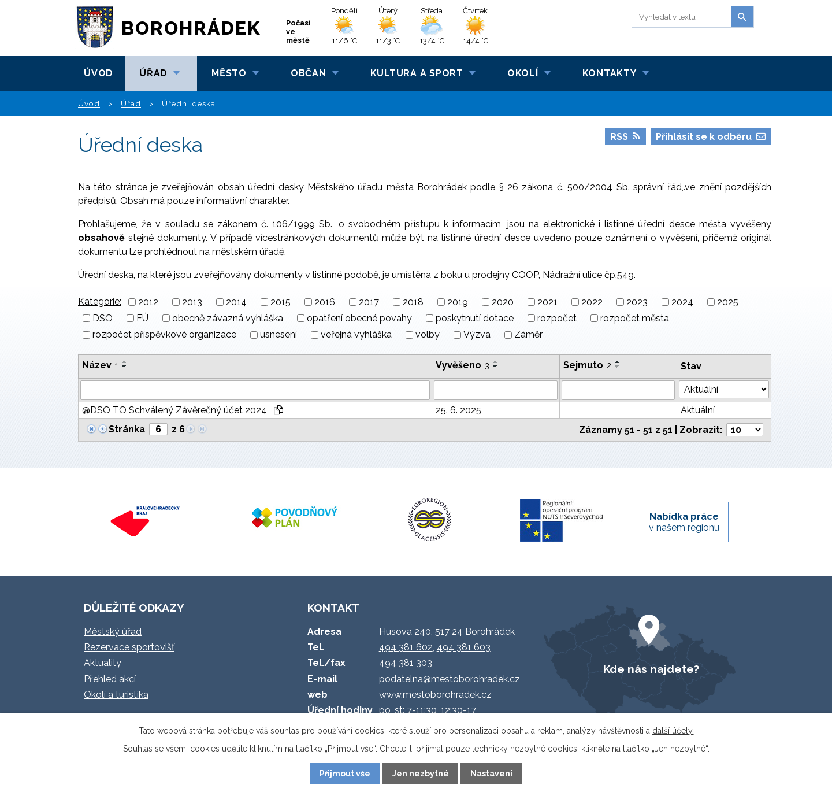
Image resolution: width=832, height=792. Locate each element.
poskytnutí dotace (475, 318)
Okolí (522, 73)
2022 (592, 302)
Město (229, 73)
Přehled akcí (110, 678)
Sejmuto (587, 365)
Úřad (153, 73)
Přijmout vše (345, 773)
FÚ (142, 318)
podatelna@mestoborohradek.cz (449, 678)
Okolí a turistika (116, 694)
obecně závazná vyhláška (227, 318)
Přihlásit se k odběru (711, 136)
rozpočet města (634, 318)
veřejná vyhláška (356, 335)
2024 (682, 302)
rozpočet (557, 318)
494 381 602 (406, 647)
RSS (625, 136)
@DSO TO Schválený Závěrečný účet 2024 (182, 410)
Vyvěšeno (462, 365)
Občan (308, 73)
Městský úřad (113, 631)
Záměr (528, 335)
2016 (324, 302)
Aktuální (698, 410)
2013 (192, 302)
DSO (102, 318)
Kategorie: (99, 301)
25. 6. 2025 (458, 410)
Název (100, 365)
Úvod (98, 73)
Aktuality (102, 662)
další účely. (673, 730)
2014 (236, 302)
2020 (503, 302)
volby (427, 335)
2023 (637, 302)
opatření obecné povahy (359, 318)
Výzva (477, 335)
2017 (369, 302)
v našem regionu (684, 522)
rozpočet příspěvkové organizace (164, 335)
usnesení (278, 335)
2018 (413, 302)
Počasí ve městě (298, 31)
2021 (547, 302)
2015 (280, 302)
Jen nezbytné (420, 773)
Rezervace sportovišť (129, 647)
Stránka (127, 429)
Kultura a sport (416, 73)
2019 (457, 302)
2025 (727, 302)
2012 (148, 302)
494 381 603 (464, 647)
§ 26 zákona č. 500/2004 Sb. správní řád (590, 187)
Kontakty (609, 73)
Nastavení (491, 773)
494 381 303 (405, 662)
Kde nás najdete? (651, 669)
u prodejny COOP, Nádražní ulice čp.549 (549, 274)
